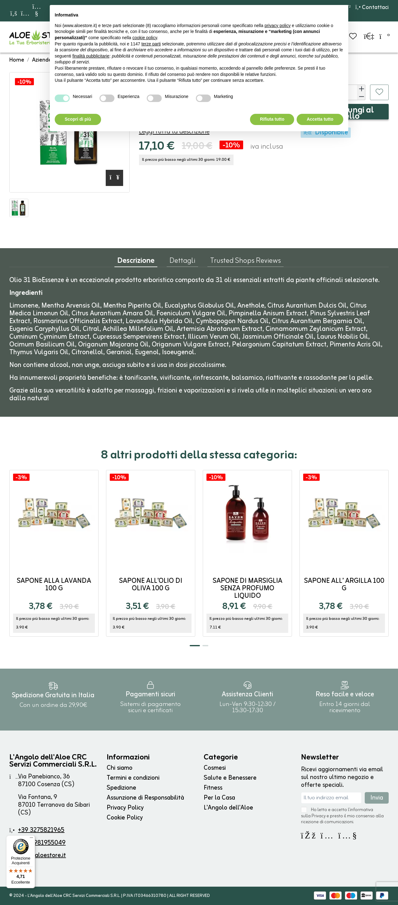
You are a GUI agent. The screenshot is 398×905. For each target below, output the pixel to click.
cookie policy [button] (144, 37)
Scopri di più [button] (78, 119)
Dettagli (182, 262)
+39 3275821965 (41, 830)
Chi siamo (119, 768)
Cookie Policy (125, 818)
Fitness (213, 788)
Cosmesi (215, 768)
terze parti (151, 43)
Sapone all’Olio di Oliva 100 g (150, 584)
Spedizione (121, 788)
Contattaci (372, 7)
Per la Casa (219, 798)
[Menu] (31, 839)
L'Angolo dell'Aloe (228, 808)
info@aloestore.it (42, 855)
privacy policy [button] (278, 25)
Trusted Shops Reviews (245, 262)
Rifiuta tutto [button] (272, 119)
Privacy (319, 816)
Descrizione (136, 262)
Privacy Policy (125, 808)
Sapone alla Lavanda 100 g (54, 584)
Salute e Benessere (230, 778)
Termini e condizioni (133, 778)
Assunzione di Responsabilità (145, 798)
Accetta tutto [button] (320, 119)
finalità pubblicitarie (90, 55)
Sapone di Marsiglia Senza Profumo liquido (247, 588)
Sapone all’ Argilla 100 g (344, 584)
